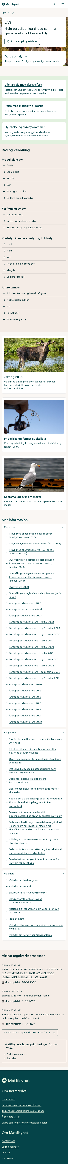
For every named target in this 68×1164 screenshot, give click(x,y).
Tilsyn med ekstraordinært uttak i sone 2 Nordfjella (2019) (31, 551)
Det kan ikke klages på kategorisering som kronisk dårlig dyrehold (32, 770)
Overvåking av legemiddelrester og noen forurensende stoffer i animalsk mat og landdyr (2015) (31, 577)
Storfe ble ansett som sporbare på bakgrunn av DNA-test (35, 741)
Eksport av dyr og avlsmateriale (24, 227)
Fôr (8, 306)
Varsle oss (7, 1158)
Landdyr (11, 1058)
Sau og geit (13, 171)
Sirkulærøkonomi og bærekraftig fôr (27, 293)
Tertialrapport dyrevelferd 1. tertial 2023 (31, 621)
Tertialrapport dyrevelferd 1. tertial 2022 (31, 665)
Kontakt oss (8, 1140)
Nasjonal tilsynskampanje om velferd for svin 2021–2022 (34, 910)
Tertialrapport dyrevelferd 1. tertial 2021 (31, 653)
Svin (9, 184)
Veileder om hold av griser (23, 880)
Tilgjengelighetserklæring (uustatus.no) (23, 1110)
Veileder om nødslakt (21, 886)
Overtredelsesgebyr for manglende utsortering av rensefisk (35, 760)
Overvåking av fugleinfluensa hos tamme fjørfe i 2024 (35, 595)
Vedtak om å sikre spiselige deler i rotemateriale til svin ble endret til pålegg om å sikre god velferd (35, 802)
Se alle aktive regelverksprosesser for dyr (28, 1032)
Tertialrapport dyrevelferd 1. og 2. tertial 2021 (34, 659)
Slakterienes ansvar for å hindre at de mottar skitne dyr (33, 790)
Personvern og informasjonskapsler (21, 1105)
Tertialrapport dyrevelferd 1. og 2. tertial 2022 (34, 671)
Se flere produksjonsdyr (20, 197)
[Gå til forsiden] (10, 4)
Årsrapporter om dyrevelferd (25, 609)
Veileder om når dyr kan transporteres (30, 934)
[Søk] (54, 4)
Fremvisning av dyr (17, 319)
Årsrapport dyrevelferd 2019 (25, 709)
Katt (9, 257)
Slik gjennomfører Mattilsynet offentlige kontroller (25, 900)
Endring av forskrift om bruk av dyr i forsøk (26, 995)
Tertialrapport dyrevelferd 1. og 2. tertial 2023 (34, 628)
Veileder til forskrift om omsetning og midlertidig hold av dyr (36, 927)
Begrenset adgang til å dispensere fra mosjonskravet (27, 780)
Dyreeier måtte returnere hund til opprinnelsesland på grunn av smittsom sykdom (35, 814)
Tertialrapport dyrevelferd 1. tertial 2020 (31, 646)
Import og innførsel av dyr (21, 221)
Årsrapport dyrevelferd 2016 (25, 690)
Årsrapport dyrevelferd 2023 (25, 615)
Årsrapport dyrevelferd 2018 (25, 696)
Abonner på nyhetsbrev (22, 41)
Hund (10, 250)
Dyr (12, 13)
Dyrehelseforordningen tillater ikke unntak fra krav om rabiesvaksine (34, 861)
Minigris (11, 270)
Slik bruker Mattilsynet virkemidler (28, 892)
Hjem (4, 13)
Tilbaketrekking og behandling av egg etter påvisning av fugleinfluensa (32, 751)
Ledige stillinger (10, 1146)
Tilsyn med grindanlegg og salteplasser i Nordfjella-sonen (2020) (31, 535)
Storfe (10, 178)
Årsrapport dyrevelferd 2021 (25, 715)
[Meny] (62, 4)
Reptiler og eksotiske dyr (21, 263)
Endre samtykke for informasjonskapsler (24, 1122)
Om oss (6, 1152)
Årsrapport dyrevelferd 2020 (25, 684)
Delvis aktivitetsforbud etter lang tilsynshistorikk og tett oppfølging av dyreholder (36, 851)
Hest (9, 244)
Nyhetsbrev (8, 1099)
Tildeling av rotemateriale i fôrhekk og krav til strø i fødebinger (34, 841)
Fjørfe (10, 165)
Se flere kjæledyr (16, 276)
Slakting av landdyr (17, 1054)
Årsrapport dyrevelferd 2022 (25, 721)
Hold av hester (17, 918)
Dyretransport (15, 214)
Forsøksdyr (13, 312)
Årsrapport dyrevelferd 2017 (25, 703)
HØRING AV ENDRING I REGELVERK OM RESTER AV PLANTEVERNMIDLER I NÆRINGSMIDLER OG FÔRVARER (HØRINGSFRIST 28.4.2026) (32, 973)
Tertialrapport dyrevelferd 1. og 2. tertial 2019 (34, 678)
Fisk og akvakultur (17, 191)
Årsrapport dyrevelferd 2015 (25, 603)
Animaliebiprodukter (18, 299)
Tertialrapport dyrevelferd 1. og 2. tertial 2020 (34, 634)
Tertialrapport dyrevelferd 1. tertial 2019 (31, 640)
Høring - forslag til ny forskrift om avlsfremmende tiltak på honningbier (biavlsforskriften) (33, 1016)
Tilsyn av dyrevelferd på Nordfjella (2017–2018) (35, 543)
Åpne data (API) (11, 1116)
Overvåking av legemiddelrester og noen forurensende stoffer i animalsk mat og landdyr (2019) (31, 563)
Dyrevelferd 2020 (19, 586)
